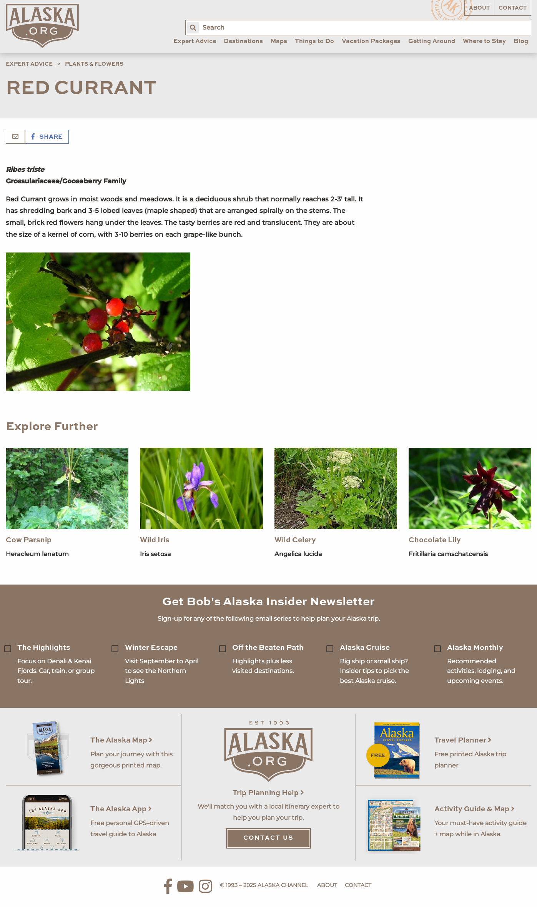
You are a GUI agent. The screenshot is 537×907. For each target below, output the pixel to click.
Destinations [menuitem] (243, 41)
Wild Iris (155, 540)
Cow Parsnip (29, 540)
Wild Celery (295, 540)
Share (47, 137)
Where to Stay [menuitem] (484, 41)
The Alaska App (121, 809)
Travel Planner (463, 740)
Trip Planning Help (268, 793)
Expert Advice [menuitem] (194, 41)
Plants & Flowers (94, 64)
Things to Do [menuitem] (314, 41)
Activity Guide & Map (474, 809)
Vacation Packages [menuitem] (371, 41)
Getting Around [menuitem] (431, 41)
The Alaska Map (121, 740)
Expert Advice (29, 64)
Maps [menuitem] (279, 41)
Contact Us (268, 838)
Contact (513, 8)
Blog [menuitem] (521, 41)
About (479, 8)
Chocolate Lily (435, 540)
